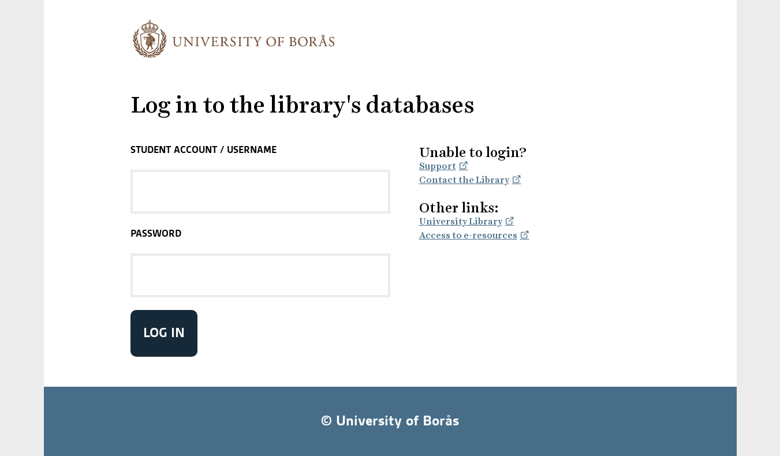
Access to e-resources (468, 235)
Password (155, 233)
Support (437, 165)
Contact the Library (464, 179)
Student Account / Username (203, 149)
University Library (460, 221)
